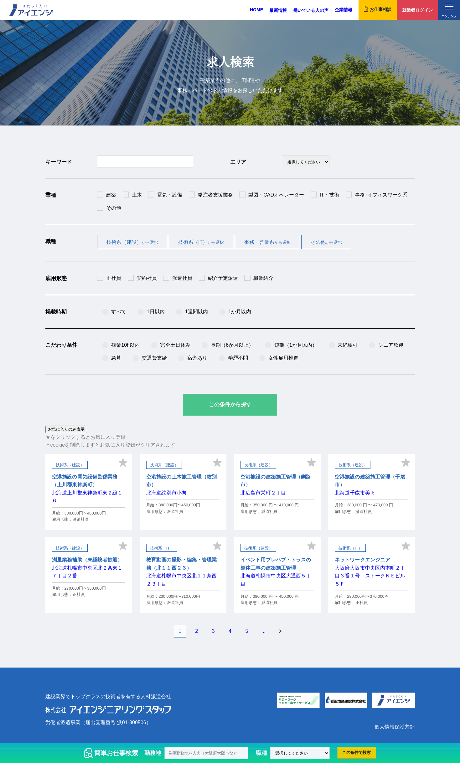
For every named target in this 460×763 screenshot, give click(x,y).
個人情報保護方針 (395, 727)
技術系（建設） (132, 242)
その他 (326, 242)
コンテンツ (449, 11)
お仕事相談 (377, 9)
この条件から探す (230, 404)
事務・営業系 (267, 242)
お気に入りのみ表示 (66, 429)
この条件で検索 (356, 752)
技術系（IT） (201, 242)
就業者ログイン (417, 10)
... (263, 631)
